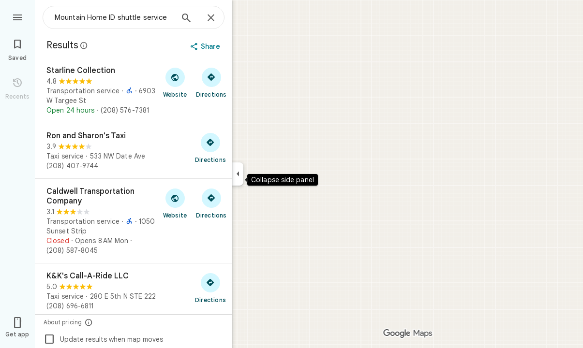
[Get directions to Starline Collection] (211, 82)
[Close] (211, 18)
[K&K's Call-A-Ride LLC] (133, 291)
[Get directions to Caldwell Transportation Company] (211, 203)
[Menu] (17, 16)
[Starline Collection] (133, 90)
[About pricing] (89, 322)
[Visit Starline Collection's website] (175, 82)
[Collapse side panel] (237, 174)
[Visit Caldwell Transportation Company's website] (175, 203)
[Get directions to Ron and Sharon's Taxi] (210, 147)
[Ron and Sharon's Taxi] (133, 150)
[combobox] (114, 17)
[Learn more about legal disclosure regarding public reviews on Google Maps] (84, 45)
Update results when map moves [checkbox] (103, 339)
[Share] (206, 46)
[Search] (186, 18)
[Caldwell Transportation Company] (133, 221)
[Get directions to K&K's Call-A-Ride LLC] (210, 287)
